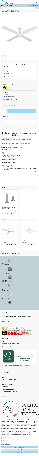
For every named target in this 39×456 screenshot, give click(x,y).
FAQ (18, 11)
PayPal (4, 441)
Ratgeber (12, 11)
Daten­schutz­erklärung (27, 434)
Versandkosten (13, 105)
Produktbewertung (26, 139)
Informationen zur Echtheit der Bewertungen (11, 387)
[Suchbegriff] (18, 8)
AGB (3, 377)
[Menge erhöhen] (7, 110)
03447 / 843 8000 (5, 10)
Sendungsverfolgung (6, 323)
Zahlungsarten (5, 386)
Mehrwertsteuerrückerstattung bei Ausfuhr (11, 343)
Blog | (16, 11)
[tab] (6, 139)
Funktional (5, 443)
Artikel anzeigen (11, 211)
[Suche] (36, 8)
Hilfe (3, 341)
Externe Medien (6, 438)
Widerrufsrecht (5, 381)
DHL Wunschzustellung (8, 440)
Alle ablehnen (19, 452)
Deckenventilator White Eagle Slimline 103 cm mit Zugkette (29, 240)
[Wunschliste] (29, 5)
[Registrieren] (9, 5)
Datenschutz (5, 382)
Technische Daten (6, 139)
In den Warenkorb (26, 111)
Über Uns (7, 11)
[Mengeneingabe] (4, 111)
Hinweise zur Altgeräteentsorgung (9, 391)
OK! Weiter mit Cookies (19, 447)
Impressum (4, 376)
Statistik (4, 437)
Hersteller (4, 143)
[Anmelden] (3, 5)
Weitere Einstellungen (5, 444)
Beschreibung (16, 139)
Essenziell (5, 435)
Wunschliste (5, 116)
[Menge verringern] (7, 112)
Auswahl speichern (19, 449)
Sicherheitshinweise (26, 143)
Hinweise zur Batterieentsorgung (9, 389)
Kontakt (2, 11)
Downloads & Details (14, 143)
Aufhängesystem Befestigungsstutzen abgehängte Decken (8, 208)
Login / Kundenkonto (6, 345)
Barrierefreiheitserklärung (7, 346)
